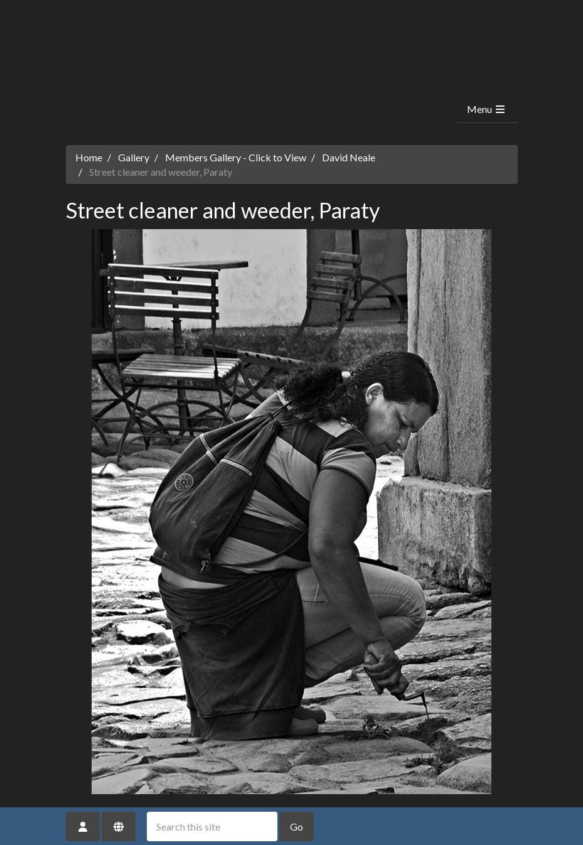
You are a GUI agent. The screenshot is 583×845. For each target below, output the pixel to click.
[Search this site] (212, 826)
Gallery (133, 157)
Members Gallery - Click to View (235, 157)
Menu (486, 109)
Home (88, 157)
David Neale (348, 157)
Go (296, 826)
